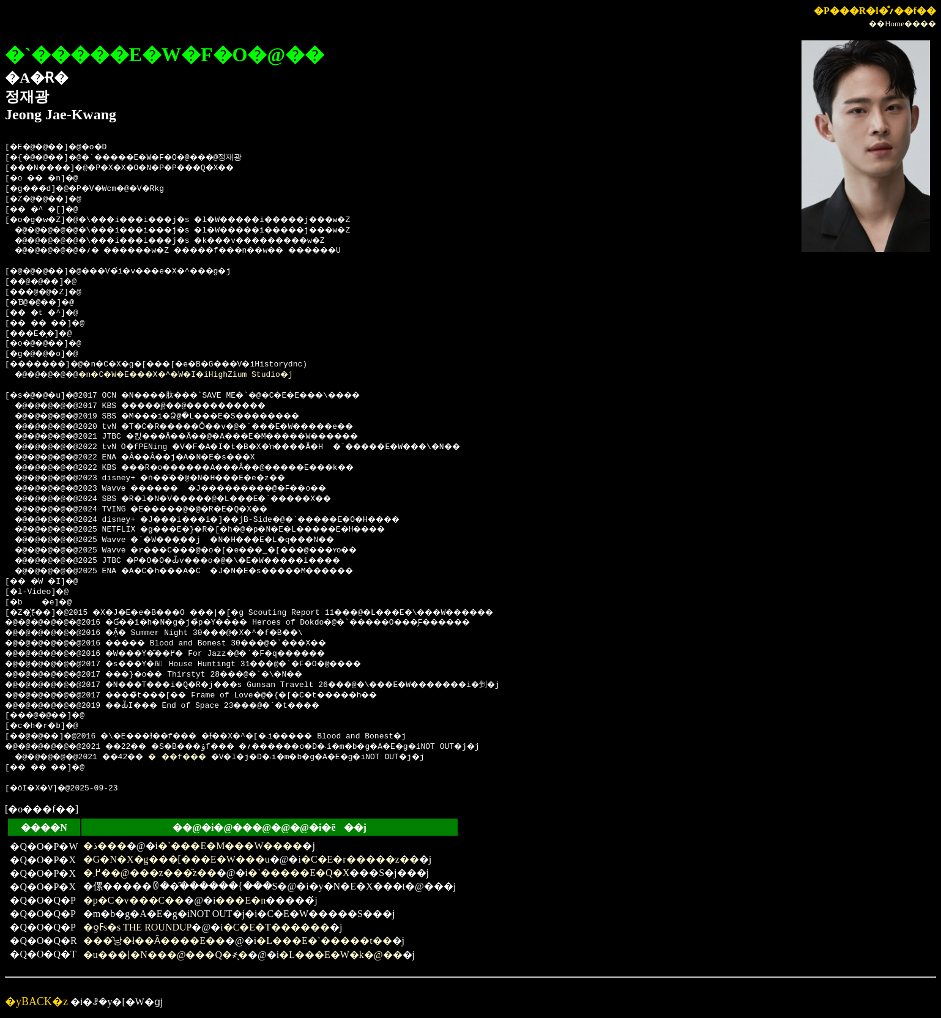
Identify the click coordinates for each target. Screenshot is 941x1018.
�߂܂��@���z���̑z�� (150, 873)
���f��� (195, 757)
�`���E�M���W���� (230, 846)
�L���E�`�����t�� (324, 940)
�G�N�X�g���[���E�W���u (176, 859)
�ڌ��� (105, 846)
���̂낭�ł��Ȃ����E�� (154, 940)
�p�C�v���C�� (133, 900)
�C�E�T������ (276, 927)
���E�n (240, 900)
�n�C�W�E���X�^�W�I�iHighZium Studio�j (203, 375)
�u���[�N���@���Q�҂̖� (165, 954)
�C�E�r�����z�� (360, 859)
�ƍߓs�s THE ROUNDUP (137, 927)
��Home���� (902, 23)
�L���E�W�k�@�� (340, 954)
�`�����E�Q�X (298, 873)
